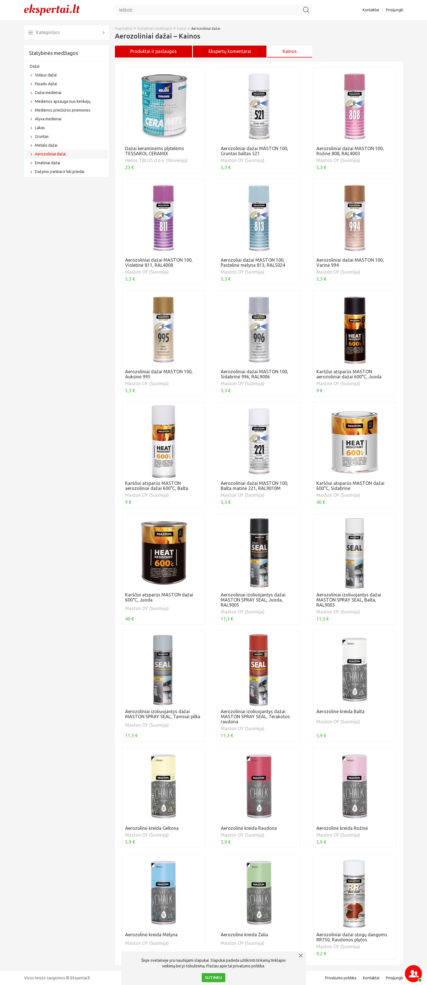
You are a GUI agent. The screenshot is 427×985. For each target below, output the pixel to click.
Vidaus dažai (46, 75)
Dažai (34, 66)
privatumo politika (248, 966)
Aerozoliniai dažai (50, 154)
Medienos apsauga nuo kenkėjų (63, 101)
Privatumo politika (340, 978)
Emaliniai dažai (47, 163)
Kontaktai (371, 10)
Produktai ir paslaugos (153, 51)
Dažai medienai (48, 92)
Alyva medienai (48, 119)
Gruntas (42, 136)
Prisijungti (394, 10)
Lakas (40, 127)
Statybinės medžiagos (53, 53)
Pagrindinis (123, 28)
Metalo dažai (46, 145)
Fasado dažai (46, 84)
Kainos (290, 51)
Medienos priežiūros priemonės (63, 110)
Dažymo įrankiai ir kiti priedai (59, 171)
